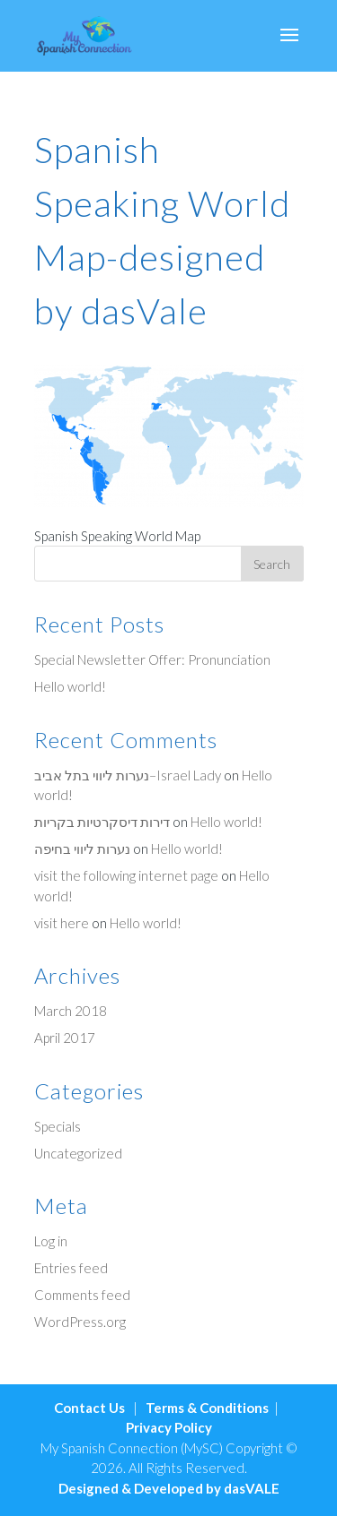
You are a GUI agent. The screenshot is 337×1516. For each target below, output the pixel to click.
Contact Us (89, 1408)
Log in (50, 1241)
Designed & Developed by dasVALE (168, 1488)
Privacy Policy (169, 1427)
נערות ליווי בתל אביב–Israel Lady (127, 775)
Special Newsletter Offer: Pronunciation (152, 659)
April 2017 (64, 1037)
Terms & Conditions (207, 1408)
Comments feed (82, 1295)
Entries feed (71, 1268)
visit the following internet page (126, 875)
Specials (57, 1126)
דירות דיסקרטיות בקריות (102, 822)
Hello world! (70, 686)
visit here (61, 923)
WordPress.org (80, 1322)
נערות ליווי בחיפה (82, 848)
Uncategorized (78, 1153)
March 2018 (70, 1011)
